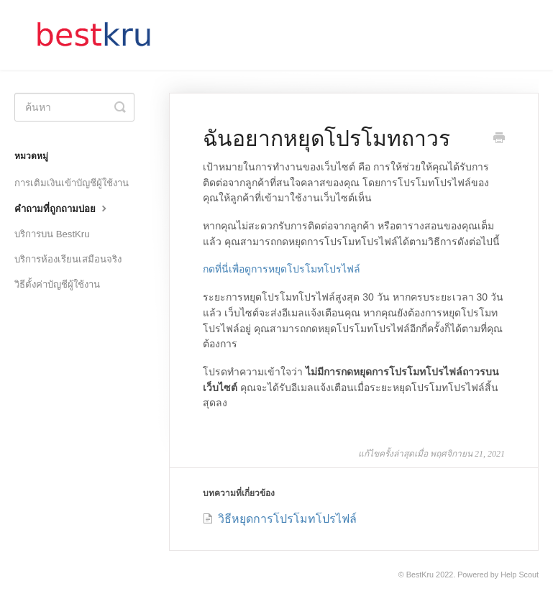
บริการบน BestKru (52, 234)
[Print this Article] (499, 139)
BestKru (420, 574)
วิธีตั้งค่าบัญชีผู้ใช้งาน (57, 284)
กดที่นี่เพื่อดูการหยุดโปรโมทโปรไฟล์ (281, 269)
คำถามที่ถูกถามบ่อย (62, 207)
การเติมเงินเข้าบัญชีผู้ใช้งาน (71, 183)
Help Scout (520, 574)
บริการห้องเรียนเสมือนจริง (68, 259)
